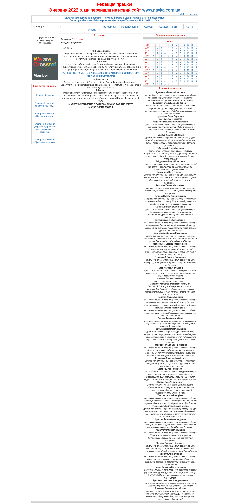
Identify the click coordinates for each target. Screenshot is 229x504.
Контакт (190, 26)
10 (188, 45)
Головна (91, 29)
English (181, 14)
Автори (148, 26)
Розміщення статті (169, 26)
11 (192, 45)
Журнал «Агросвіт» (45, 95)
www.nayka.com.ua (161, 10)
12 (196, 45)
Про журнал (109, 26)
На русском (192, 14)
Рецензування (130, 26)
